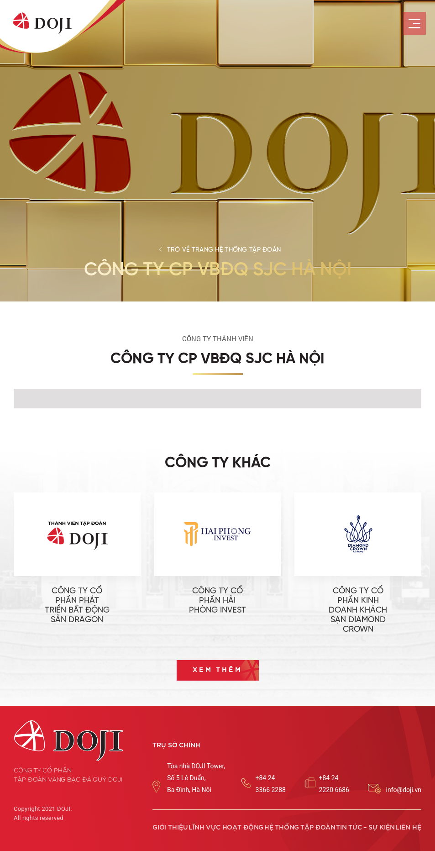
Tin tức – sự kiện (365, 828)
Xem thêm (217, 670)
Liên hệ (408, 828)
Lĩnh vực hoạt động (226, 828)
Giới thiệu (170, 828)
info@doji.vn (403, 789)
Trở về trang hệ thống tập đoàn (224, 250)
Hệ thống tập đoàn (299, 828)
